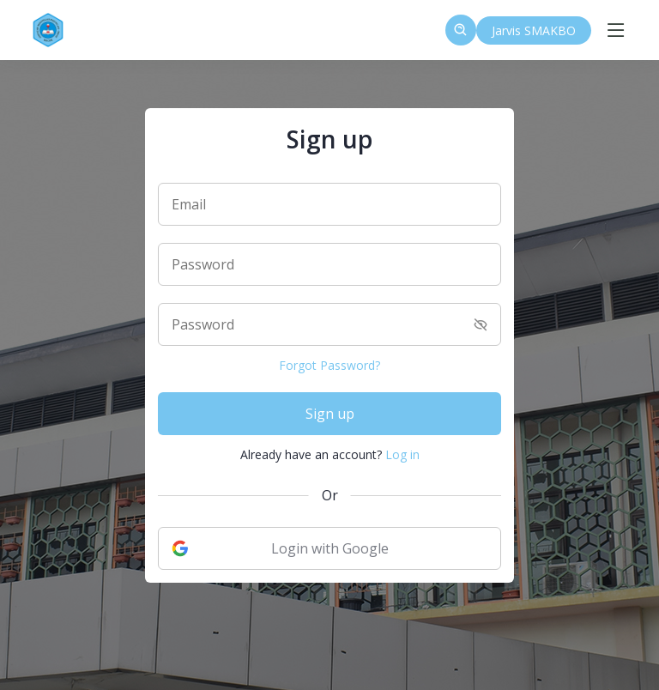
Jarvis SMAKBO (534, 30)
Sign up (329, 413)
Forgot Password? (329, 365)
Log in (402, 454)
